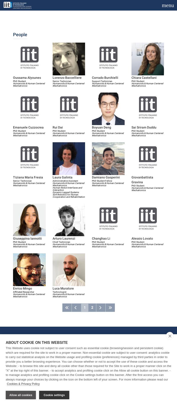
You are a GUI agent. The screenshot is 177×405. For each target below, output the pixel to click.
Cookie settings (54, 395)
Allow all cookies (20, 395)
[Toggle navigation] (168, 5)
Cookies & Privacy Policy (23, 384)
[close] (170, 336)
